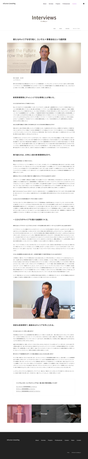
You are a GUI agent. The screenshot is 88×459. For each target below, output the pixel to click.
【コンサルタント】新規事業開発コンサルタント (26, 386)
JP (83, 3)
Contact (79, 440)
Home (54, 28)
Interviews (67, 28)
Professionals (66, 3)
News (72, 440)
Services (51, 3)
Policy (68, 452)
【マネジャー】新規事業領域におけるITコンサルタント (28, 391)
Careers (74, 3)
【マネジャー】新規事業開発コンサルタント (25, 389)
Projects (58, 3)
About (44, 3)
